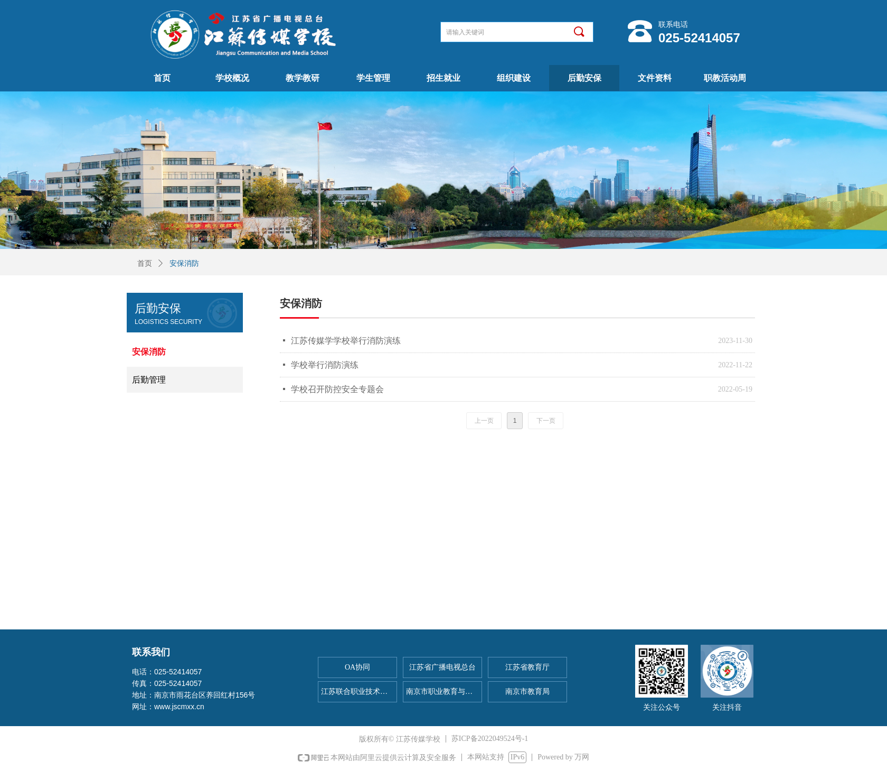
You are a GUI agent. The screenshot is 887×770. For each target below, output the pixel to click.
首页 (144, 263)
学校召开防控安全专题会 (337, 389)
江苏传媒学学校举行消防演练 (346, 340)
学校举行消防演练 (324, 364)
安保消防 (184, 263)
